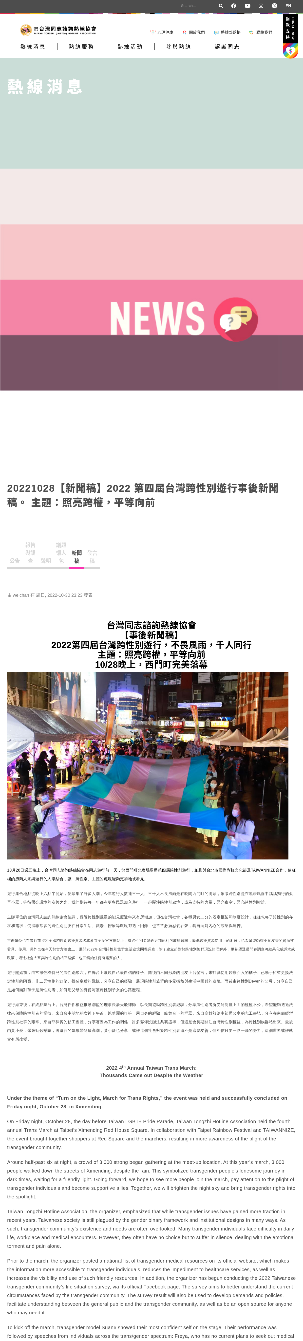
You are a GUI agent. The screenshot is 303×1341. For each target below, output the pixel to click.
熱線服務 (93, 50)
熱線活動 (149, 50)
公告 (25, 549)
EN (288, 6)
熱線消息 (37, 50)
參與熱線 (205, 50)
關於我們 (197, 32)
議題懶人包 (134, 549)
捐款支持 (290, 29)
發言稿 (207, 549)
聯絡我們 (264, 32)
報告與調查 (61, 549)
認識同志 (261, 50)
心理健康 (165, 32)
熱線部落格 (231, 32)
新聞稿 (171, 549)
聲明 (98, 549)
